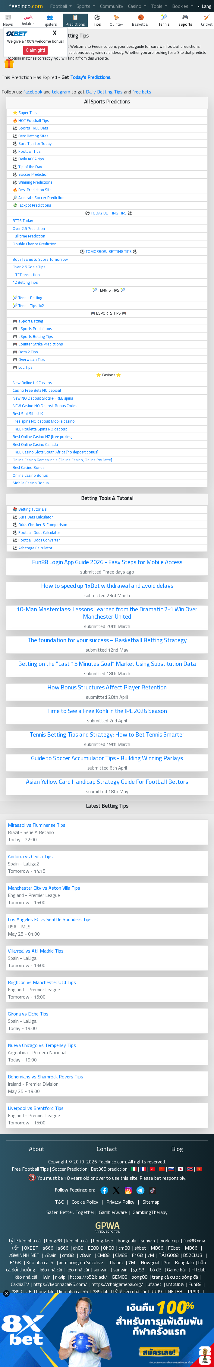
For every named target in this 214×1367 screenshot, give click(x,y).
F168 (137, 1255)
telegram (61, 91)
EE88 (93, 1247)
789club (101, 1291)
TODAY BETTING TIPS (109, 213)
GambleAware (113, 1212)
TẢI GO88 (168, 1255)
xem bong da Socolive (81, 1262)
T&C (59, 1201)
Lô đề (156, 1269)
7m (167, 1262)
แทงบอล (175, 1284)
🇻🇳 (199, 1168)
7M (150, 1255)
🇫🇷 (143, 1168)
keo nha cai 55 (73, 1291)
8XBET (31, 1247)
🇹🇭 (190, 1168)
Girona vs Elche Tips (28, 1013)
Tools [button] (157, 6)
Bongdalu (184, 1262)
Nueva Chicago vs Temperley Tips (42, 1045)
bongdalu (127, 1240)
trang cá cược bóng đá (175, 1276)
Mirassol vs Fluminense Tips (36, 824)
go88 (139, 1269)
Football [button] (59, 6)
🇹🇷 (152, 1168)
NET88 (175, 1291)
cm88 (124, 1247)
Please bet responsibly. (163, 1177)
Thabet (116, 1262)
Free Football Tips (30, 1168)
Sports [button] (84, 6)
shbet (140, 1247)
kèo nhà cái (77, 1240)
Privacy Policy (120, 1201)
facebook (32, 91)
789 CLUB (21, 1291)
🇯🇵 (181, 1168)
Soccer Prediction (69, 1168)
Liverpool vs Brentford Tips (36, 1108)
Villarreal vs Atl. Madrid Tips (36, 950)
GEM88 (119, 1276)
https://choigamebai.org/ (117, 1284)
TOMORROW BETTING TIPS (109, 251)
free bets (141, 91)
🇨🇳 (162, 1168)
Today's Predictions (90, 77)
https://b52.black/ (88, 1276)
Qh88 (108, 1247)
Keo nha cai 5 (40, 1262)
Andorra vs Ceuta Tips (30, 856)
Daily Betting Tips (104, 91)
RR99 (156, 1291)
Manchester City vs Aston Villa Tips (44, 887)
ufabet (155, 1284)
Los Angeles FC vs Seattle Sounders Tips (50, 919)
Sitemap (151, 1201)
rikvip (60, 1276)
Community (111, 6)
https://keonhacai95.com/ (60, 1284)
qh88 (78, 1247)
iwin (47, 1276)
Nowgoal (150, 1262)
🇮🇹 (134, 1168)
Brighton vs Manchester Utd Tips (42, 982)
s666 (48, 1247)
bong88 (54, 1240)
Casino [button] (135, 6)
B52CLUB (193, 1255)
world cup (169, 1240)
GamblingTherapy (150, 1212)
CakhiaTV (20, 1284)
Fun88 (194, 1284)
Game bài (177, 1269)
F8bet (174, 1247)
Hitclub (199, 1269)
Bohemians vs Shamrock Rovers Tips (45, 1076)
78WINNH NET (23, 1255)
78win (51, 1255)
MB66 (157, 1247)
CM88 (104, 1255)
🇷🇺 (171, 1168)
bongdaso (103, 1240)
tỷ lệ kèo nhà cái (25, 1240)
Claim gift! (35, 50)
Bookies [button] (181, 6)
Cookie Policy (85, 1201)
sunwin (148, 1240)
